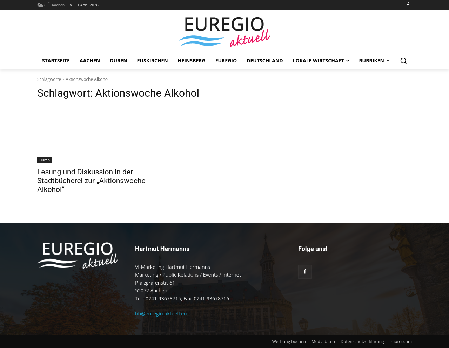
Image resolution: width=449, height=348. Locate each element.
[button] (403, 60)
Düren (44, 160)
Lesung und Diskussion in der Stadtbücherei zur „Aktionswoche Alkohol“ (91, 181)
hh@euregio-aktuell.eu (161, 313)
